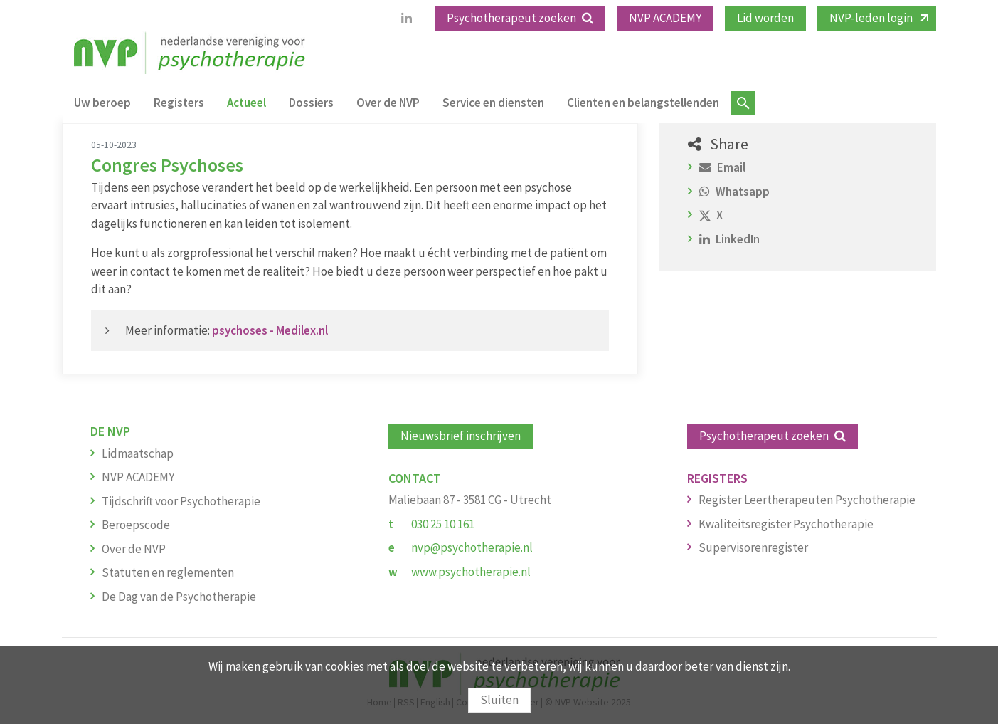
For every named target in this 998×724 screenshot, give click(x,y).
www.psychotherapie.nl (471, 571)
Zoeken (743, 103)
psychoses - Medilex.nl (270, 330)
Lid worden (765, 18)
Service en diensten (493, 102)
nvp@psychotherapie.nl (472, 547)
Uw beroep (102, 102)
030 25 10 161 (442, 524)
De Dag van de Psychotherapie (179, 596)
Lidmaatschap (138, 453)
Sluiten (499, 700)
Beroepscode (136, 524)
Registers (179, 102)
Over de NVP (388, 102)
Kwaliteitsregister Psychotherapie (786, 524)
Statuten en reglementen (168, 572)
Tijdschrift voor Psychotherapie (181, 501)
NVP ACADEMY (665, 18)
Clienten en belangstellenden (643, 102)
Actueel (246, 102)
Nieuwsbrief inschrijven (460, 436)
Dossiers (311, 102)
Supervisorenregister (753, 547)
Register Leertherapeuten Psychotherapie (807, 500)
